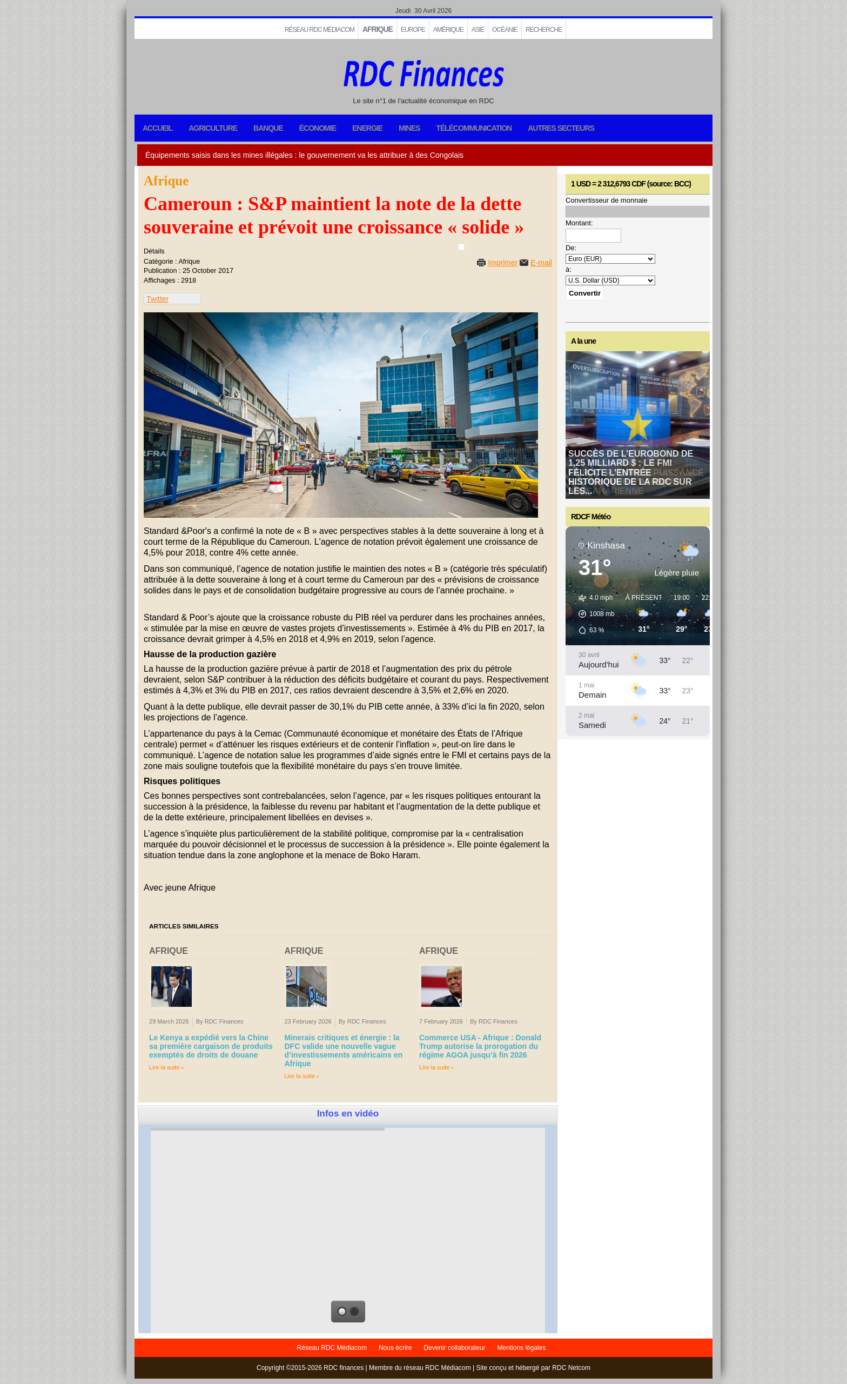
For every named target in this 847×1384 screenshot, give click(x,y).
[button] (593, 613)
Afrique (377, 29)
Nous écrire (395, 1348)
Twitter (157, 299)
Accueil (157, 128)
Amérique (448, 30)
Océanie (504, 30)
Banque (268, 128)
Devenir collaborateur (454, 1348)
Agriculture (213, 128)
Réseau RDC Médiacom (319, 30)
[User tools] (461, 247)
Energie (367, 128)
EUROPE (413, 30)
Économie (317, 128)
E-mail (541, 262)
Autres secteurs (561, 128)
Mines (409, 128)
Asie (478, 30)
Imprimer (502, 262)
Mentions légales (521, 1348)
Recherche (544, 30)
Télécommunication (474, 128)
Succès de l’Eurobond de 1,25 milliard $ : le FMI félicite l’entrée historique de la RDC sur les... (630, 472)
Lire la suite (164, 1067)
